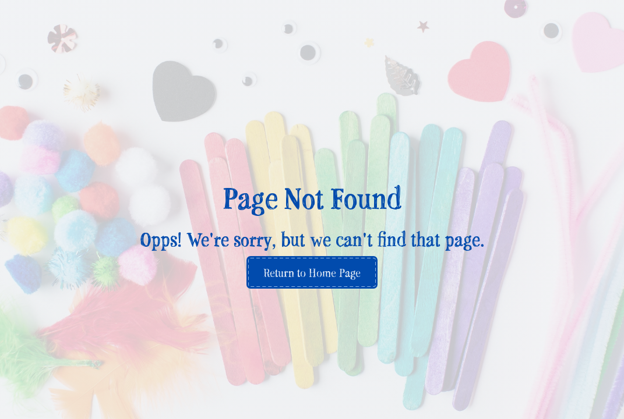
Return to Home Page (312, 272)
